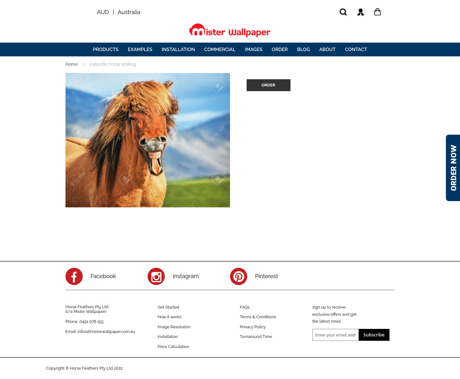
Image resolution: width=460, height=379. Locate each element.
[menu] (230, 49)
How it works (169, 316)
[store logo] (230, 30)
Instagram (186, 276)
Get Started (168, 307)
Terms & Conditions (258, 316)
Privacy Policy (253, 326)
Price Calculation (173, 346)
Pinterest (266, 276)
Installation (168, 336)
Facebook (103, 276)
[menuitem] (105, 49)
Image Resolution (174, 326)
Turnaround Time (256, 336)
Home (71, 64)
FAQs (244, 307)
